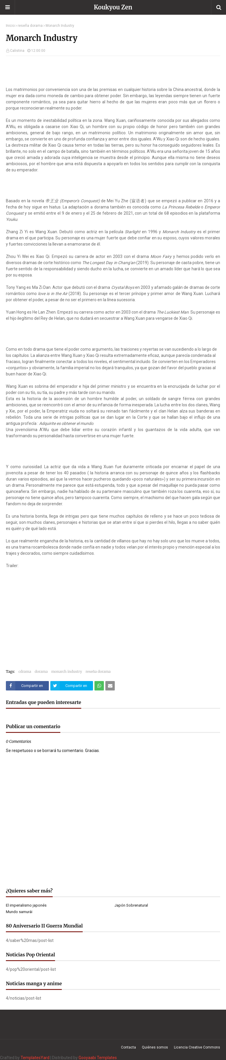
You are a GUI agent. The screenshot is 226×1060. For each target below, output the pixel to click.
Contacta (128, 1047)
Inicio (10, 26)
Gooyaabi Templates (98, 1057)
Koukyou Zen (113, 7)
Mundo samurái (19, 912)
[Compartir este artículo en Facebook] (27, 685)
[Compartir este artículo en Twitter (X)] (71, 685)
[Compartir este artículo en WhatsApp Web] (99, 685)
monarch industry (66, 671)
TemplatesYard (35, 1057)
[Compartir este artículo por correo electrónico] (110, 685)
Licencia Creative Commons (197, 1047)
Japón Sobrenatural (131, 905)
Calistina (17, 51)
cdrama (25, 671)
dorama (41, 671)
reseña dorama (30, 26)
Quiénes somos (155, 1047)
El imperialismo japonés (26, 905)
